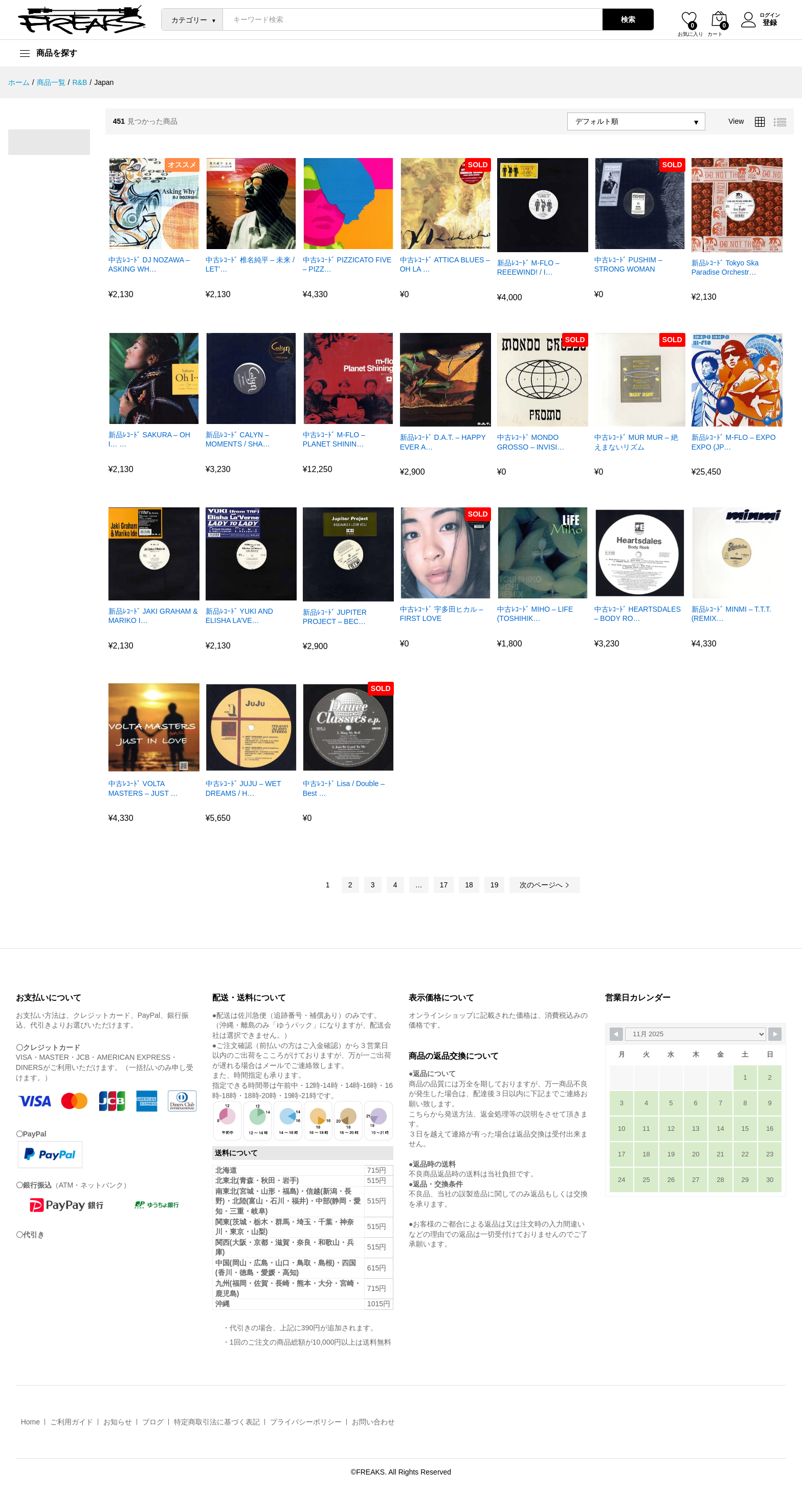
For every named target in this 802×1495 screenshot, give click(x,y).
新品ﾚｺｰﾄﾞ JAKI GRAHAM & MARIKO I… (153, 615)
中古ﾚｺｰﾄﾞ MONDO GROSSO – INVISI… (530, 442)
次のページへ (545, 885)
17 (444, 885)
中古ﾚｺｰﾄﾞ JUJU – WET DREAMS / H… (243, 788)
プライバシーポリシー (306, 1422)
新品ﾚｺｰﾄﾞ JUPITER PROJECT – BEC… (335, 617)
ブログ (153, 1422)
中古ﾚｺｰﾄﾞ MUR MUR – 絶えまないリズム (636, 442)
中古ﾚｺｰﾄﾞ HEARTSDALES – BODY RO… (637, 613)
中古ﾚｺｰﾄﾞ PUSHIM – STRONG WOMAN (628, 264)
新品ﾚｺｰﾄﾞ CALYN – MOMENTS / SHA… (238, 439)
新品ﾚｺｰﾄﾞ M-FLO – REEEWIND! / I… (528, 267)
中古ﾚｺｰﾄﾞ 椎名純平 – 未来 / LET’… (250, 264)
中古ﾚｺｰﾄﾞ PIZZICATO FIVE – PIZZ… (347, 264)
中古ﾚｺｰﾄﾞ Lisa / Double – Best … (344, 788)
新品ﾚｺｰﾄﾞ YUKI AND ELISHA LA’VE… (239, 615)
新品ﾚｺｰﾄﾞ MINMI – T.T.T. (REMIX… (731, 613)
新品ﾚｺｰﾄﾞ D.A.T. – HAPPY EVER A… (443, 442)
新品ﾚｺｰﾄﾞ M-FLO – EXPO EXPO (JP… (734, 442)
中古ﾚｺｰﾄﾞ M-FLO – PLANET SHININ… (334, 439)
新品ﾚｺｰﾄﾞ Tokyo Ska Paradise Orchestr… (725, 267)
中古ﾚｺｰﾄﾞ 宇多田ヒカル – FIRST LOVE (441, 613)
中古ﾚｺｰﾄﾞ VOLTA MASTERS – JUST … (143, 788)
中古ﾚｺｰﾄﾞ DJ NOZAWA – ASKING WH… (149, 264)
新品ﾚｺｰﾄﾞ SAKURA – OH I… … (149, 439)
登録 (767, 22)
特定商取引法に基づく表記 (217, 1422)
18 (469, 885)
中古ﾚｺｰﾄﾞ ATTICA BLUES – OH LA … (445, 264)
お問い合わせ (373, 1422)
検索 (625, 19)
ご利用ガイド (71, 1422)
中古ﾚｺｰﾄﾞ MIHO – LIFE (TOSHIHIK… (535, 613)
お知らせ (117, 1422)
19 (495, 885)
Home (30, 1422)
